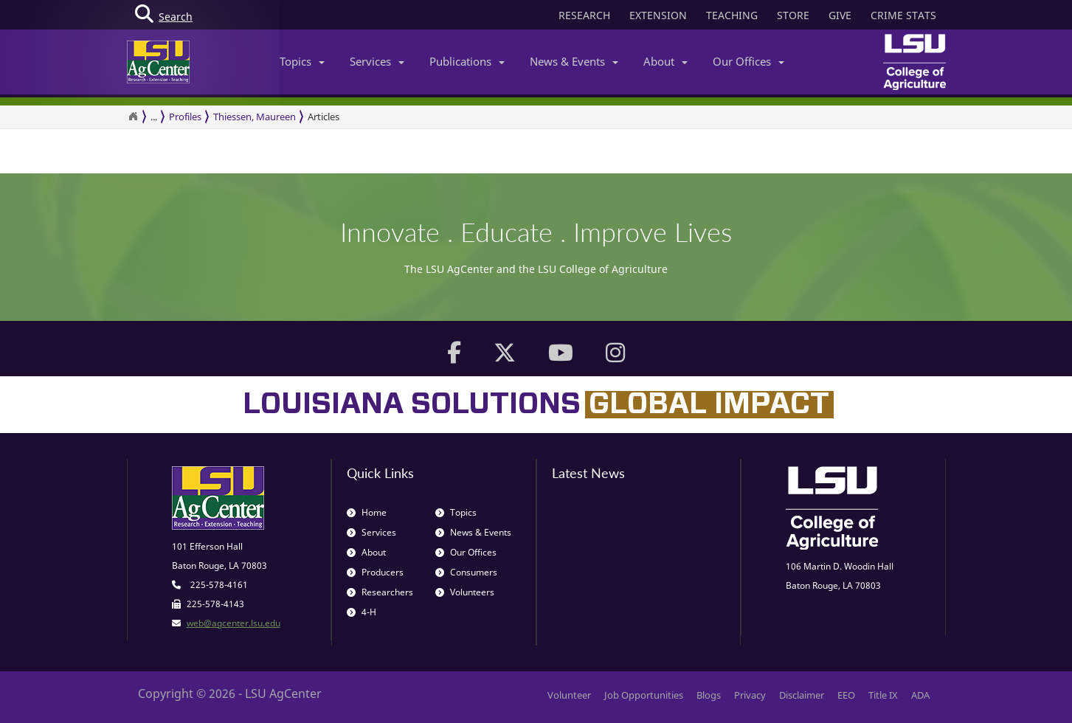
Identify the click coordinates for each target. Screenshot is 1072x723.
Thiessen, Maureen (254, 116)
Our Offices (748, 61)
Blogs (708, 695)
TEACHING (732, 15)
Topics (302, 61)
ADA (920, 695)
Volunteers (464, 592)
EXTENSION (658, 15)
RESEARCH (584, 15)
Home (367, 512)
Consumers (466, 572)
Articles (323, 116)
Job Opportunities (643, 695)
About (665, 61)
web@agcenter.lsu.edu (233, 623)
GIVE (840, 15)
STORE (793, 15)
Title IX (883, 695)
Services (377, 61)
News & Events (574, 61)
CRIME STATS (903, 15)
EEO (846, 695)
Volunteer (569, 695)
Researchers (380, 592)
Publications (467, 61)
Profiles (185, 116)
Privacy (750, 695)
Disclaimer (801, 695)
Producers (375, 572)
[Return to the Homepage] (133, 116)
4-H (361, 612)
